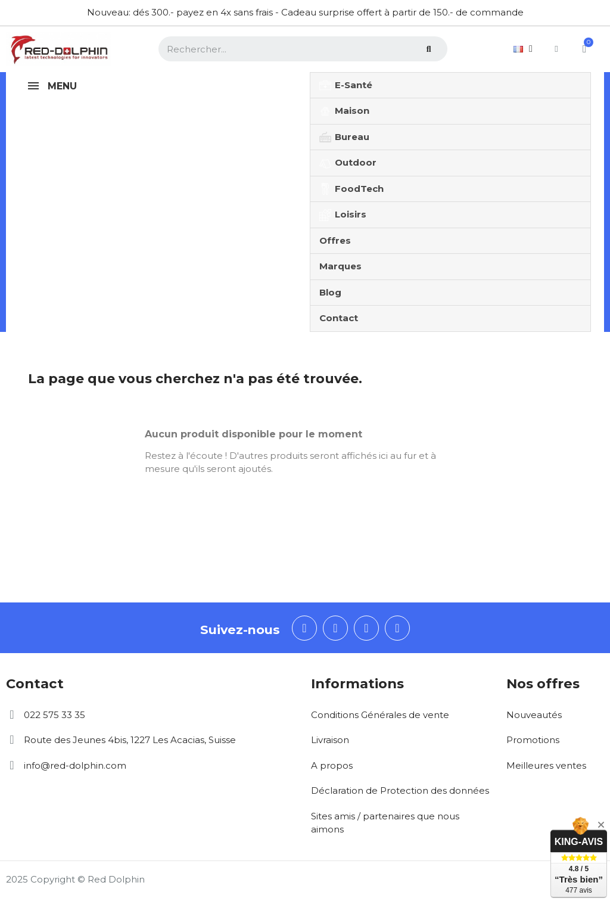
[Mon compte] (553, 49)
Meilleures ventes (546, 765)
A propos (332, 765)
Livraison (330, 739)
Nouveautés (534, 714)
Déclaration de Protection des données (400, 790)
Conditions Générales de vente (380, 714)
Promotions (532, 739)
